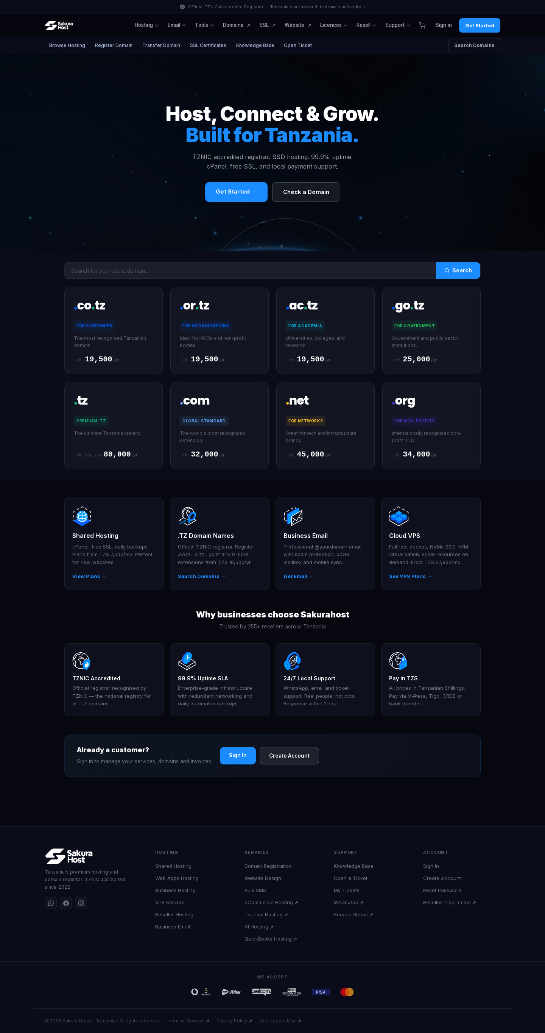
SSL (264, 25)
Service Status (351, 914)
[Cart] (422, 25)
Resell (366, 25)
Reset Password (442, 890)
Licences (333, 25)
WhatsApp (346, 902)
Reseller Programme (447, 902)
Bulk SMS (255, 890)
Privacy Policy (232, 1021)
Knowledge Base (255, 45)
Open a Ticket (350, 878)
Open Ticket (298, 45)
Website (294, 25)
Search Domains (474, 45)
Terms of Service (184, 1021)
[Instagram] (81, 903)
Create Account (289, 756)
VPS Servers (169, 902)
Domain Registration (268, 866)
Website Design (262, 878)
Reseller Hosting (174, 914)
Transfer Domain (161, 45)
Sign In (238, 756)
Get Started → (236, 191)
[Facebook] (66, 903)
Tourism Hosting (263, 914)
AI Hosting (256, 927)
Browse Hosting (67, 45)
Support (397, 25)
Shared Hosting (173, 866)
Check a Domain (306, 191)
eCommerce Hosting (268, 902)
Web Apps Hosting (177, 878)
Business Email (172, 927)
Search (458, 270)
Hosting (147, 25)
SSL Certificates (208, 45)
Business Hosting (175, 890)
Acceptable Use (278, 1021)
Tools (204, 25)
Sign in (444, 25)
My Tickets (347, 890)
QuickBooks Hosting (268, 939)
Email (177, 25)
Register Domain (113, 45)
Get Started (479, 25)
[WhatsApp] (51, 903)
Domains (233, 25)
